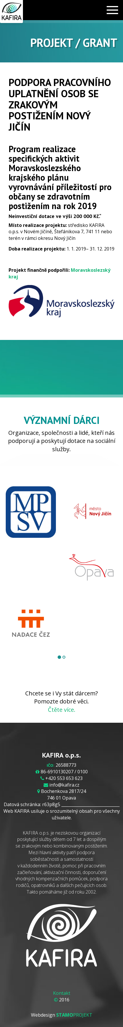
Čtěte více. (61, 710)
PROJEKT (74, 1015)
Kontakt (61, 993)
